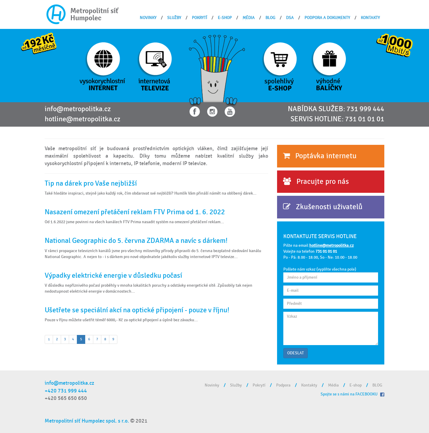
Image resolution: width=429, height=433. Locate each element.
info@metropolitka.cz (78, 109)
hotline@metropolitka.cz (82, 119)
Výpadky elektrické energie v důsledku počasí (113, 275)
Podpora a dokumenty (327, 17)
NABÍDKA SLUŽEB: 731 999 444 (336, 109)
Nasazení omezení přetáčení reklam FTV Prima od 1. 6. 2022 (135, 212)
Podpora (283, 385)
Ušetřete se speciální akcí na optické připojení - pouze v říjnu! (137, 310)
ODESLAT (295, 353)
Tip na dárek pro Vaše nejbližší (91, 183)
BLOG (270, 17)
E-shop (225, 17)
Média (249, 17)
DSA (290, 17)
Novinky (148, 17)
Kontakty (370, 17)
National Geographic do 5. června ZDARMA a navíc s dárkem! (136, 240)
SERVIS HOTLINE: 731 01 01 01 (337, 119)
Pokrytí (199, 17)
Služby (174, 17)
